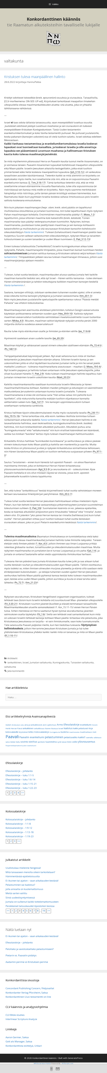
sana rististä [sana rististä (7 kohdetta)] (10, 742)
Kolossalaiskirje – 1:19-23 (20, 836)
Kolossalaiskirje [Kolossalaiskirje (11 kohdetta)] (41, 732)
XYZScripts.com (67, 1063)
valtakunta (10, 666)
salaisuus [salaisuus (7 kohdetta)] (97, 737)
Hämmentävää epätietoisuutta (23, 876)
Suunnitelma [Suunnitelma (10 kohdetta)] (51, 741)
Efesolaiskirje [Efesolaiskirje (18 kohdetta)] (71, 724)
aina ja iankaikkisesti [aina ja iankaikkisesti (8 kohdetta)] (33, 725)
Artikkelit (12, 658)
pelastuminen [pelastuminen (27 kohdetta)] (54, 737)
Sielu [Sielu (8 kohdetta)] (18, 742)
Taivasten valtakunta (82, 662)
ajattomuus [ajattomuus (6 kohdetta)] (51, 725)
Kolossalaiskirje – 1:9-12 (19, 827)
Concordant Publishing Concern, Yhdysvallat (30, 988)
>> (22, 792)
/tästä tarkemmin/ (51, 419)
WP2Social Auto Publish (42, 1063)
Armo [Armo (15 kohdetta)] (60, 724)
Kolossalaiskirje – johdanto (20, 819)
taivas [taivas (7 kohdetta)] (64, 742)
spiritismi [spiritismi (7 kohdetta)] (41, 742)
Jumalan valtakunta (41, 662)
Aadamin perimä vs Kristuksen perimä (27, 962)
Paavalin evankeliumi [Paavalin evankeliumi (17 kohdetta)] (31, 737)
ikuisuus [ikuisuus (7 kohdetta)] (54, 728)
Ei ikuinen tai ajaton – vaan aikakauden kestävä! (32, 880)
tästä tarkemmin (34, 232)
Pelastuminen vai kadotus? (20, 884)
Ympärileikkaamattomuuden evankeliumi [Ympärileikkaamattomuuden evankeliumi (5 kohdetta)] (21, 746)
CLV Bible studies (15, 1015)
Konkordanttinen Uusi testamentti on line (28, 996)
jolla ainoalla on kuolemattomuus (24, 889)
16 (43, 910)
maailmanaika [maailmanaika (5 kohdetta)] (74, 732)
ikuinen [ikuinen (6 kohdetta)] (48, 728)
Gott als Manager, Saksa (19, 1041)
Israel (26, 662)
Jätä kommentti (15, 670)
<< (8, 910)
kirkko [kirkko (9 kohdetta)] (31, 732)
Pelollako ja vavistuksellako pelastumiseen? (30, 949)
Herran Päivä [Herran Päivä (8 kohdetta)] (16, 728)
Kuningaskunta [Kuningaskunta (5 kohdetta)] (55, 732)
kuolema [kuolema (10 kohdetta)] (65, 732)
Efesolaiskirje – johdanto (19, 771)
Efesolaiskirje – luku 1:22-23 (21, 787)
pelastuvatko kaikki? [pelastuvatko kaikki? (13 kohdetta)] (74, 737)
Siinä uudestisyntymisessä (20, 897)
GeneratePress (75, 1058)
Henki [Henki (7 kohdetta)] (8, 728)
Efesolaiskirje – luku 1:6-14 (20, 779)
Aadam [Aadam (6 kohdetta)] (8, 725)
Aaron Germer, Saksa (17, 1037)
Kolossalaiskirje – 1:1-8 (18, 823)
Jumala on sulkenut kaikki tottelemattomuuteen (32, 901)
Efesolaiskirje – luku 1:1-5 (20, 775)
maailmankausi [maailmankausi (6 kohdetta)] (86, 732)
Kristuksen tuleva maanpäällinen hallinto (34, 76)
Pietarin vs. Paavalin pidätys (21, 955)
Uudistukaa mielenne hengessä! (23, 867)
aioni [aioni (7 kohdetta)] (45, 725)
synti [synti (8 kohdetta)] (59, 742)
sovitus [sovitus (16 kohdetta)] (33, 741)
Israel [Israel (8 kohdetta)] (61, 728)
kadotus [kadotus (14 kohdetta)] (68, 728)
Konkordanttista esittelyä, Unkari (24, 1045)
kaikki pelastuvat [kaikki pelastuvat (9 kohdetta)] (80, 728)
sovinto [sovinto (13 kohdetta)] (24, 741)
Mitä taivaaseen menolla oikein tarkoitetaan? (30, 872)
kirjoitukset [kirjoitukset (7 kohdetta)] (23, 732)
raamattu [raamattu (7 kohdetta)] (89, 737)
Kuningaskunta (61, 662)
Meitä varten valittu (16, 893)
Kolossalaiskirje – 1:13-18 (20, 832)
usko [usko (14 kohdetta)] (74, 741)
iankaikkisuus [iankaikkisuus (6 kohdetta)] (39, 728)
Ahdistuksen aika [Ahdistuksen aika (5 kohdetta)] (18, 725)
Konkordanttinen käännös (53, 19)
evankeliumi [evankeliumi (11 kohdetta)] (85, 724)
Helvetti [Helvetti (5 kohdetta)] (95, 725)
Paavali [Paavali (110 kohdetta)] (12, 736)
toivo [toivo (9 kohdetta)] (69, 741)
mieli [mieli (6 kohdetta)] (94, 732)
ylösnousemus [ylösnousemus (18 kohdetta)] (86, 741)
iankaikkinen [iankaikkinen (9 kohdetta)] (28, 728)
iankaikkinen (14, 662)
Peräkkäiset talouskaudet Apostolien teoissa (30, 906)
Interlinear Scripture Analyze (21, 1019)
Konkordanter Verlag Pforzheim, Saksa (27, 992)
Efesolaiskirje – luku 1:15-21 (21, 783)
